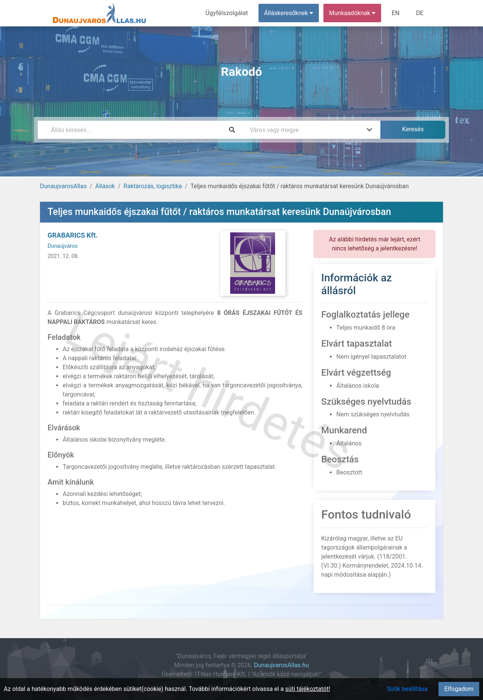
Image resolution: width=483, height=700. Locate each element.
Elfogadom (459, 688)
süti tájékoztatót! (307, 688)
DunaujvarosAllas (63, 186)
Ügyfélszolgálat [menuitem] (228, 13)
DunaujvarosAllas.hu (281, 665)
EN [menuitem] (397, 13)
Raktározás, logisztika (152, 186)
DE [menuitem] (420, 13)
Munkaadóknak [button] (354, 13)
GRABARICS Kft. (73, 235)
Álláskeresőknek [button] (290, 13)
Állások (105, 186)
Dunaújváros (63, 246)
